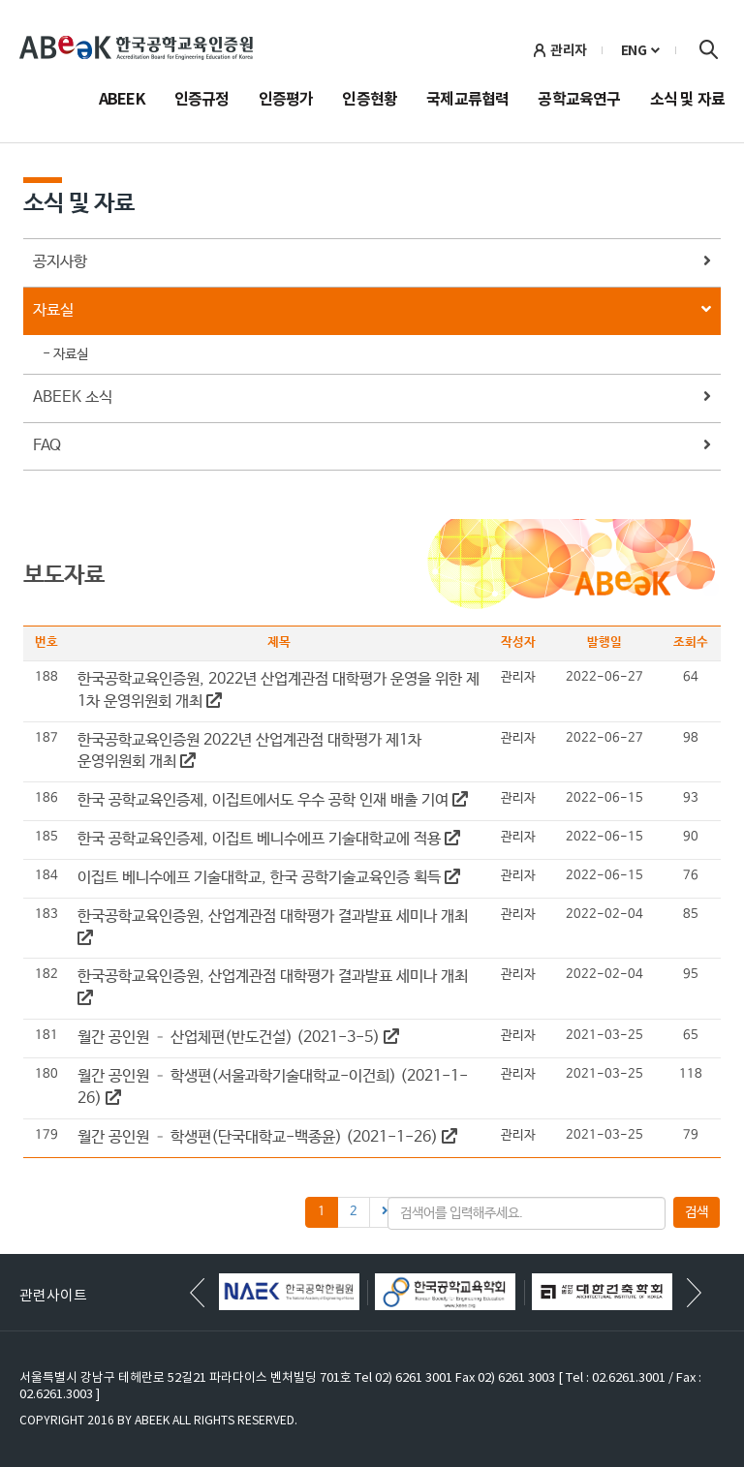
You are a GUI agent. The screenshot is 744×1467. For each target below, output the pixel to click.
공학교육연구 (579, 100)
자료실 (372, 311)
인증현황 (369, 100)
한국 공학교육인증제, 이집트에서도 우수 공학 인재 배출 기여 (273, 800)
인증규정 (202, 100)
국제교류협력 (467, 100)
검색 (708, 49)
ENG (634, 50)
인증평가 (286, 100)
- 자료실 (65, 354)
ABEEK (122, 100)
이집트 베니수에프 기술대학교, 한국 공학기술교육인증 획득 (269, 878)
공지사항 (372, 263)
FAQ (372, 447)
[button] (694, 1292)
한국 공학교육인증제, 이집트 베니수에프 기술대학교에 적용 (269, 839)
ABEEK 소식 (372, 398)
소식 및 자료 (687, 100)
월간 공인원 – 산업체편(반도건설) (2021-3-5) (238, 1037)
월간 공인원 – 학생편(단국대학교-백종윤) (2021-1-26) (267, 1137)
